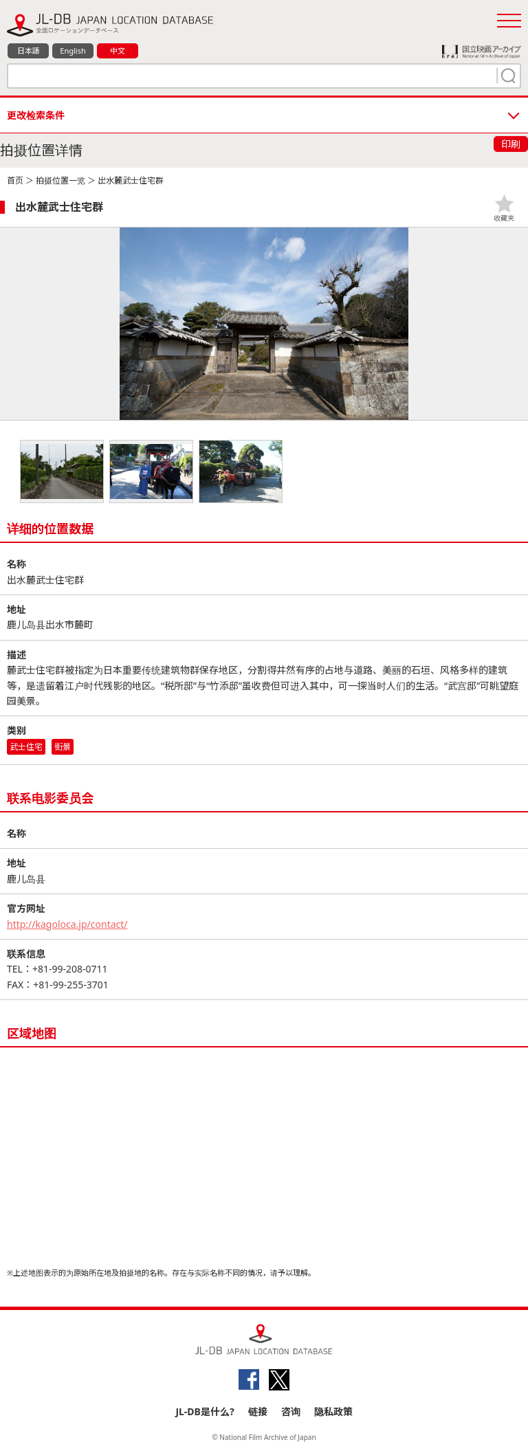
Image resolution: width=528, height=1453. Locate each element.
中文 (117, 50)
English (72, 50)
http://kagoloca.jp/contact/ (67, 924)
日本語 (28, 50)
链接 (257, 1411)
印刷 (510, 144)
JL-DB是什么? (204, 1411)
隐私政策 (333, 1411)
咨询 (290, 1411)
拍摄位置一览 (60, 180)
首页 (15, 180)
